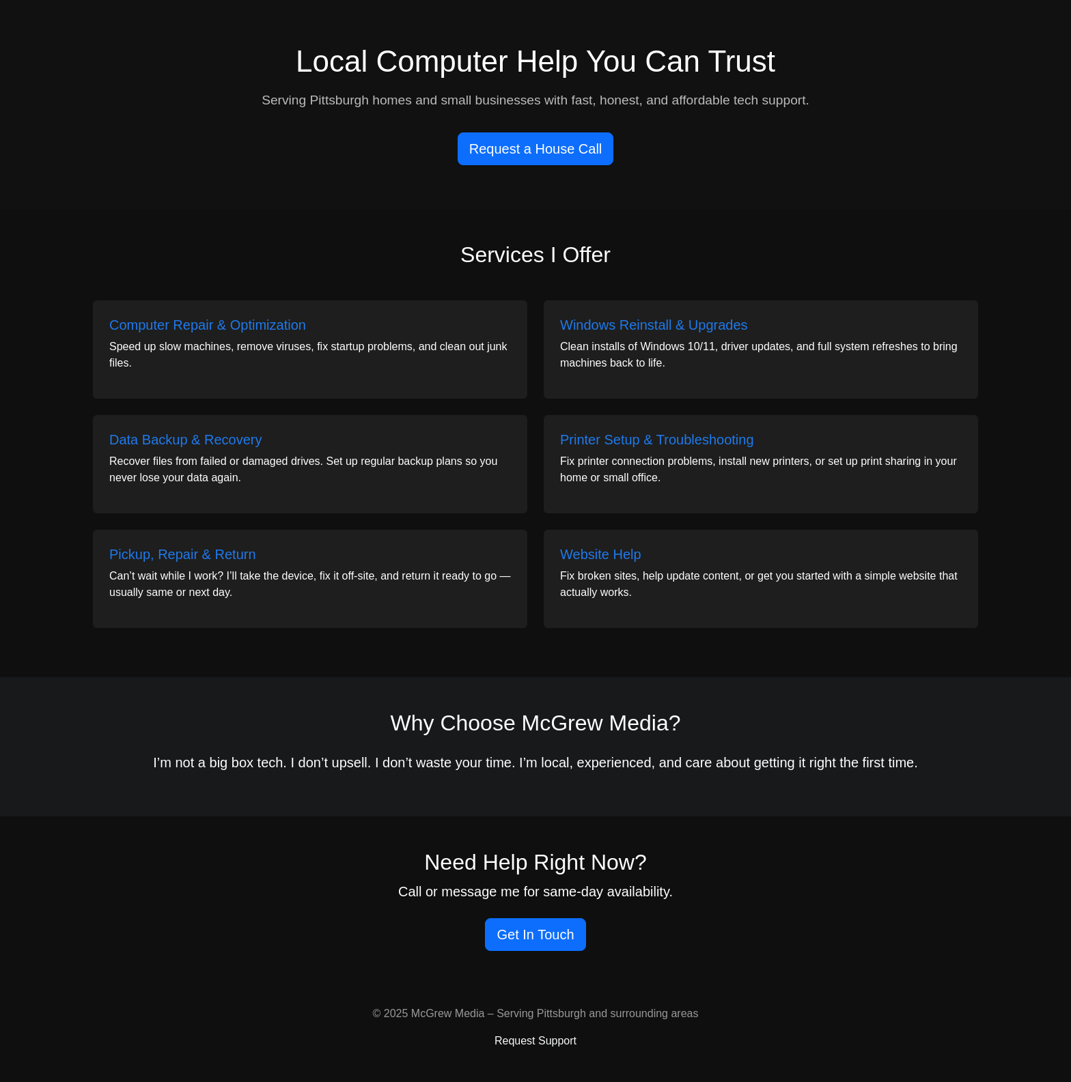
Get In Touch (535, 934)
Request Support (535, 1041)
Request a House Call (535, 148)
